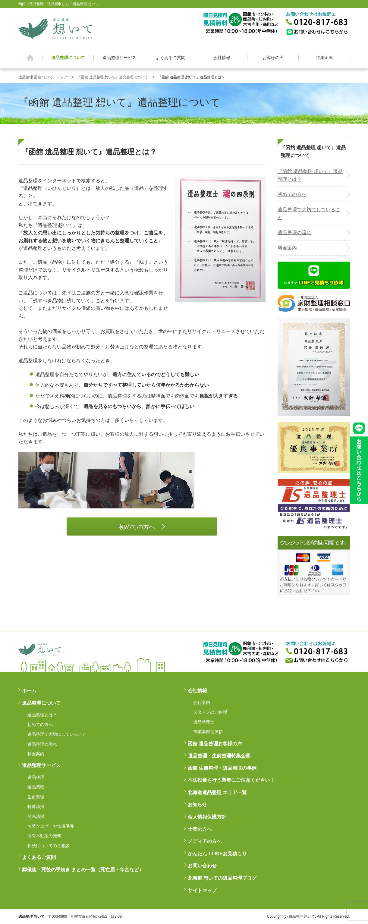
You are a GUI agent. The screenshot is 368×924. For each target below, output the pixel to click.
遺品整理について (68, 57)
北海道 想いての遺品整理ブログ (222, 878)
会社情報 (221, 57)
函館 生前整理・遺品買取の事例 (222, 768)
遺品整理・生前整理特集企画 (219, 755)
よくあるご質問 (170, 57)
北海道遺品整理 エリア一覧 (217, 792)
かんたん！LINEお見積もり (217, 853)
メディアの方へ (205, 841)
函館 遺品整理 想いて (55, 28)
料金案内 (287, 247)
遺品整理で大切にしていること (309, 213)
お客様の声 (273, 57)
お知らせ (197, 804)
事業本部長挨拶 (208, 731)
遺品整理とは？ (42, 714)
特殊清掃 (35, 806)
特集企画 (324, 57)
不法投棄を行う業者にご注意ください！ (231, 780)
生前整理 (35, 796)
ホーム (30, 57)
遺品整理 (35, 777)
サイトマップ (202, 890)
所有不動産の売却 (44, 835)
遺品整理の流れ (294, 232)
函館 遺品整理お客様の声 (215, 743)
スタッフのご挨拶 (210, 712)
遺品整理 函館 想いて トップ (43, 77)
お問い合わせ (202, 865)
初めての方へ (292, 194)
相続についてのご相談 (48, 845)
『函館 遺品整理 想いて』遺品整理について (112, 77)
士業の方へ (200, 829)
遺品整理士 (203, 722)
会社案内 (201, 702)
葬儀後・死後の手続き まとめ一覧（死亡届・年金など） (83, 869)
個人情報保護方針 (207, 816)
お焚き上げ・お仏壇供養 (50, 826)
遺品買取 (35, 786)
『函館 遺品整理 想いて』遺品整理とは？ (310, 175)
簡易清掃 (35, 816)
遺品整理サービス (119, 57)
